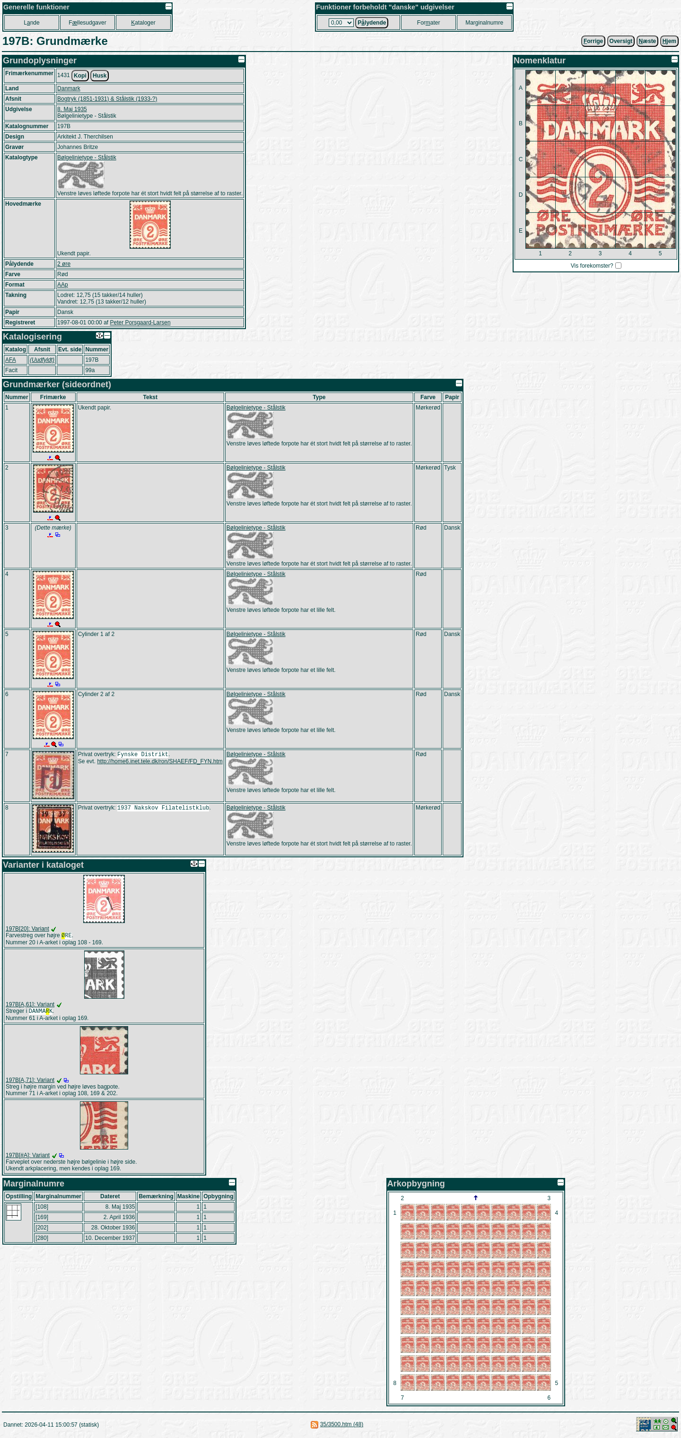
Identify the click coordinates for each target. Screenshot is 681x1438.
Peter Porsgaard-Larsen (140, 322)
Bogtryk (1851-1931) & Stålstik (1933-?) (107, 99)
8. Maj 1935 (72, 109)
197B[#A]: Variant (28, 1157)
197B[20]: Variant (27, 928)
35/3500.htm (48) (341, 1426)
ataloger (143, 22)
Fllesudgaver (87, 22)
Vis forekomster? (592, 265)
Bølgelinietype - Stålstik (86, 157)
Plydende (372, 22)
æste (647, 41)
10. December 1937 (110, 1240)
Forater (428, 22)
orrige (593, 41)
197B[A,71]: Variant (30, 1082)
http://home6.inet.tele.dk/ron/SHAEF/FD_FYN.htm (159, 762)
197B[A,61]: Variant (30, 1005)
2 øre (63, 264)
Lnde (31, 22)
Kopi (80, 75)
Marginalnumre (484, 22)
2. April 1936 (119, 1219)
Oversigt (621, 41)
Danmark (68, 88)
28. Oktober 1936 (113, 1229)
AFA (10, 360)
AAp (62, 284)
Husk (99, 75)
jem (669, 41)
